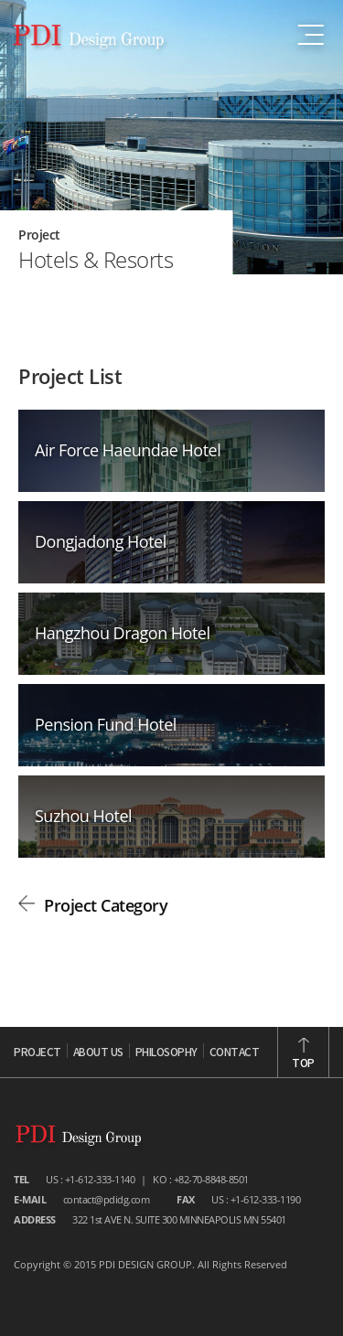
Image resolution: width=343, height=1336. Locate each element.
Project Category (105, 905)
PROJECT (37, 1052)
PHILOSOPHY (166, 1052)
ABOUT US (98, 1052)
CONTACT (234, 1052)
